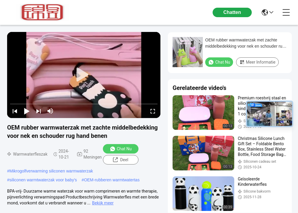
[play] (84, 74)
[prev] (15, 110)
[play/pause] (27, 110)
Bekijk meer (103, 203)
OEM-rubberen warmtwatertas (112, 180)
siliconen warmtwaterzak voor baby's (43, 180)
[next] (38, 110)
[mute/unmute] (50, 110)
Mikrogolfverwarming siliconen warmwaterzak (51, 171)
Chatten (232, 12)
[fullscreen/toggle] (153, 110)
